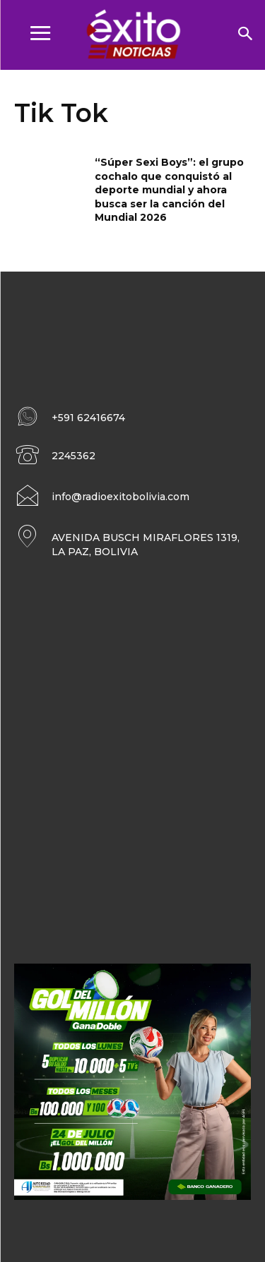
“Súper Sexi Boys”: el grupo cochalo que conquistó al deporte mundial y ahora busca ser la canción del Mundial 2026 (169, 190)
